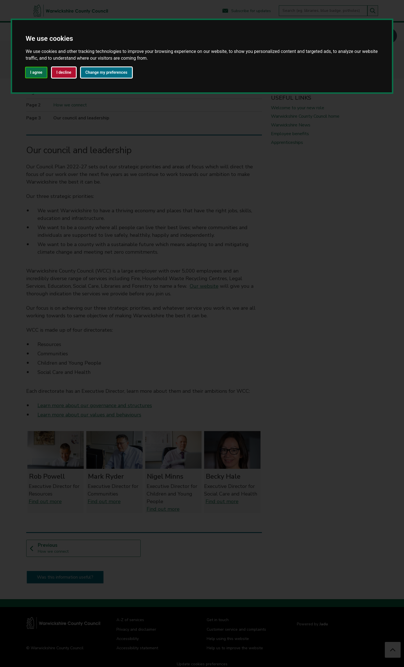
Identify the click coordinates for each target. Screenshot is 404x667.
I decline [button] (63, 72)
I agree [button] (36, 72)
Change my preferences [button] (106, 72)
